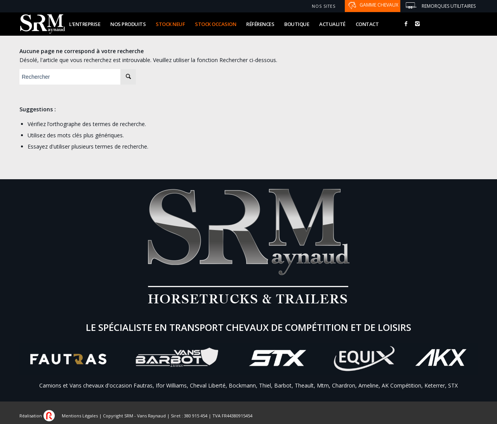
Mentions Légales (80, 416)
